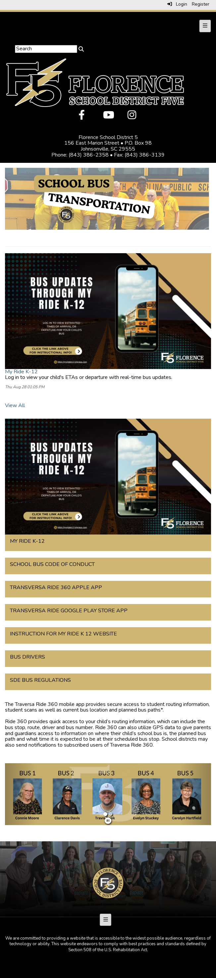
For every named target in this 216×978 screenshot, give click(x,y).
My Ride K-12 (21, 371)
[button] (20, 794)
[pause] (108, 820)
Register (200, 4)
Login (177, 4)
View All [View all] (15, 405)
